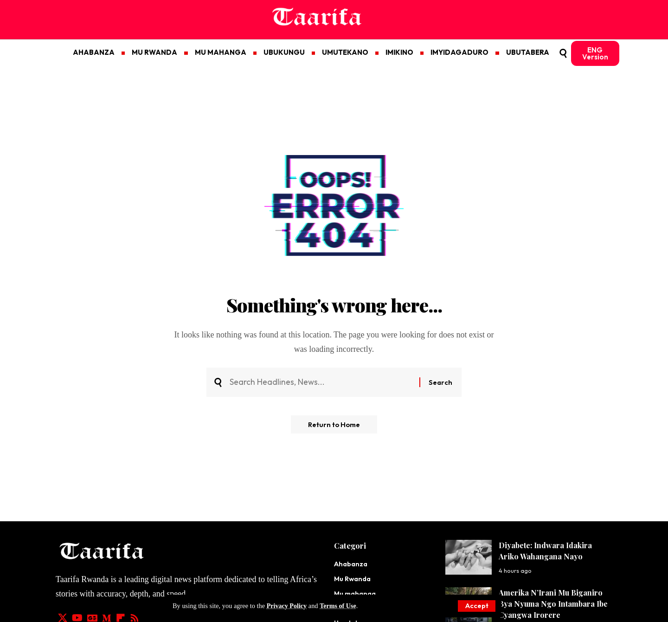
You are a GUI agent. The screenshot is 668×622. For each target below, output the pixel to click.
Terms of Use (339, 605)
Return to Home (334, 425)
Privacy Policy (287, 605)
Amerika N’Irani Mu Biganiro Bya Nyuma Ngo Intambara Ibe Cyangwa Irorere (553, 604)
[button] (476, 606)
